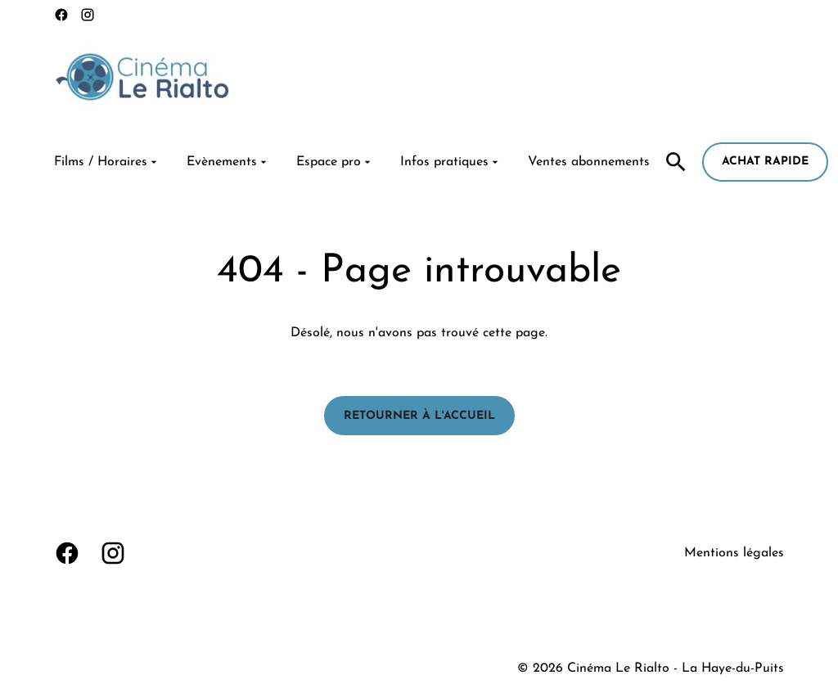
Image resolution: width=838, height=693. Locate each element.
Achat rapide (765, 161)
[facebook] (61, 14)
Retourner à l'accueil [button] (419, 416)
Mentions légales (734, 553)
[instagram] (87, 14)
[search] (676, 162)
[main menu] (352, 162)
